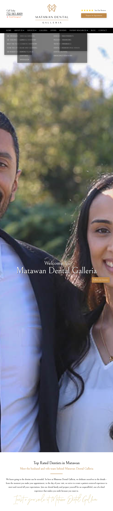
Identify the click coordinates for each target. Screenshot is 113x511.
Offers (53, 30)
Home (8, 30)
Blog (93, 30)
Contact (103, 30)
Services (31, 30)
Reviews (62, 30)
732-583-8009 (14, 14)
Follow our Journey (100, 280)
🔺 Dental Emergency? (13, 17)
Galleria (43, 30)
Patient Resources (78, 30)
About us (18, 30)
